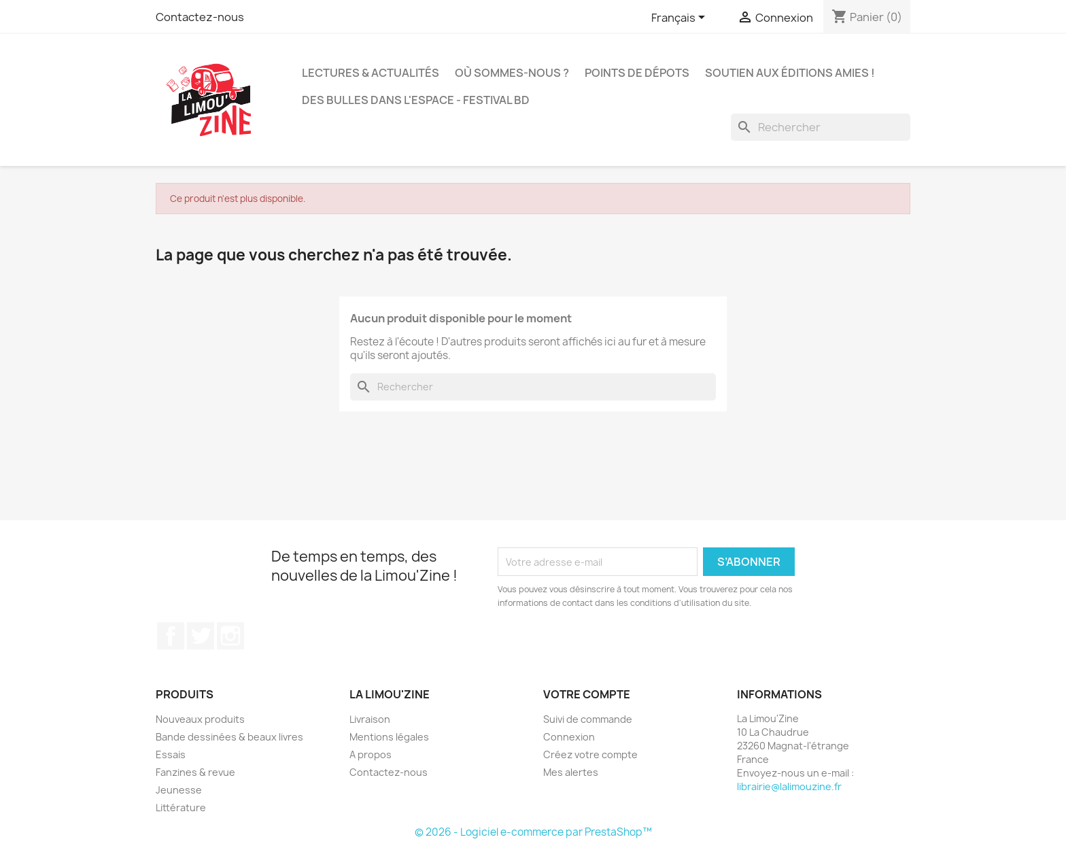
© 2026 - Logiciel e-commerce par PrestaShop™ (533, 832)
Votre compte (586, 694)
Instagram (230, 635)
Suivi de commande (587, 719)
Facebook (170, 635)
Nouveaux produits (200, 719)
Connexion (569, 736)
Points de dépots (637, 72)
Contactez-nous (200, 17)
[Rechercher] (820, 127)
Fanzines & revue (195, 772)
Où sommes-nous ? (512, 72)
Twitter (200, 635)
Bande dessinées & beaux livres (229, 736)
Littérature (181, 807)
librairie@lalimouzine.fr (789, 786)
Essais (171, 754)
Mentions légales (389, 736)
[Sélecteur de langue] (680, 18)
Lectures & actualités (370, 72)
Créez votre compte (590, 754)
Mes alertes (570, 772)
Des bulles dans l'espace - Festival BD (416, 99)
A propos (370, 754)
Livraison (369, 719)
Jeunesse (179, 789)
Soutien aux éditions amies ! (790, 72)
